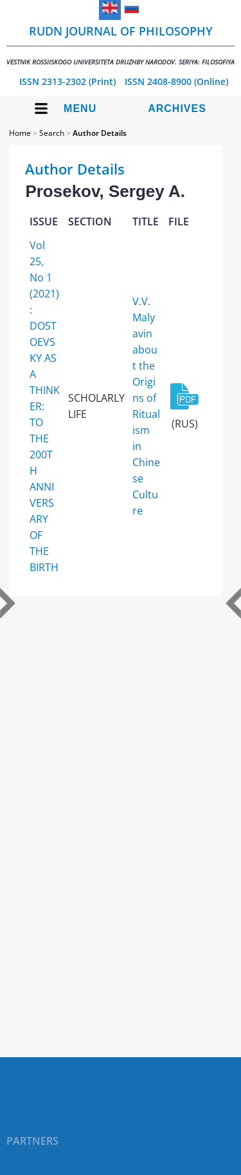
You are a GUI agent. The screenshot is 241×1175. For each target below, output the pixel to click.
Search (51, 132)
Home (20, 132)
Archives (177, 108)
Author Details (100, 132)
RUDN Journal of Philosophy (120, 44)
